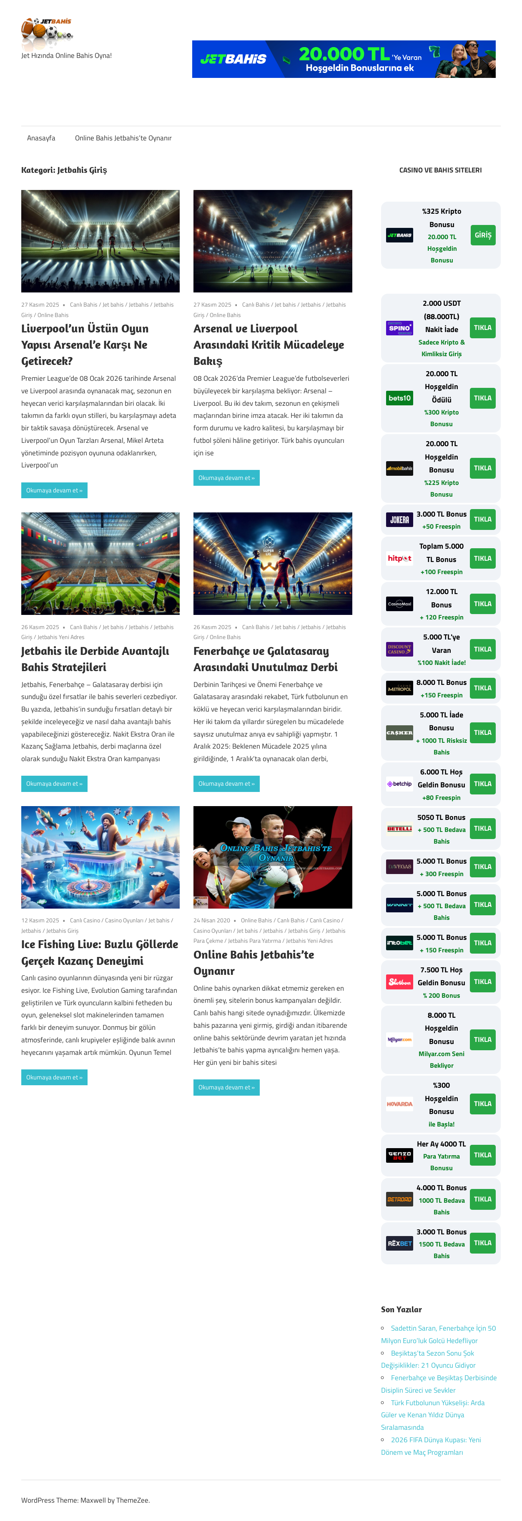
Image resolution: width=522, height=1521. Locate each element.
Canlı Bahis (84, 304)
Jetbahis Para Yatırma (254, 940)
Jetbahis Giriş (62, 930)
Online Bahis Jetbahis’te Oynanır (123, 137)
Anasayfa (41, 137)
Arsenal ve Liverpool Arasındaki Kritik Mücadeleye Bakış (268, 344)
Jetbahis (139, 304)
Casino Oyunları (124, 920)
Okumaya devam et (52, 490)
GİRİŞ (483, 235)
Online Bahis (53, 314)
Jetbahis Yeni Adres (61, 636)
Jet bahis (113, 304)
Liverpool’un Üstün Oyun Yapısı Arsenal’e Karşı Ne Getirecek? (85, 344)
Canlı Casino (85, 920)
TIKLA (483, 327)
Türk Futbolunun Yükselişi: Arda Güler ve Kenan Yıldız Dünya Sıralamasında (433, 1415)
